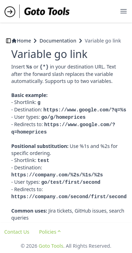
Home (21, 40)
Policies (50, 231)
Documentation (57, 40)
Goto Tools (51, 245)
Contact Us (16, 231)
